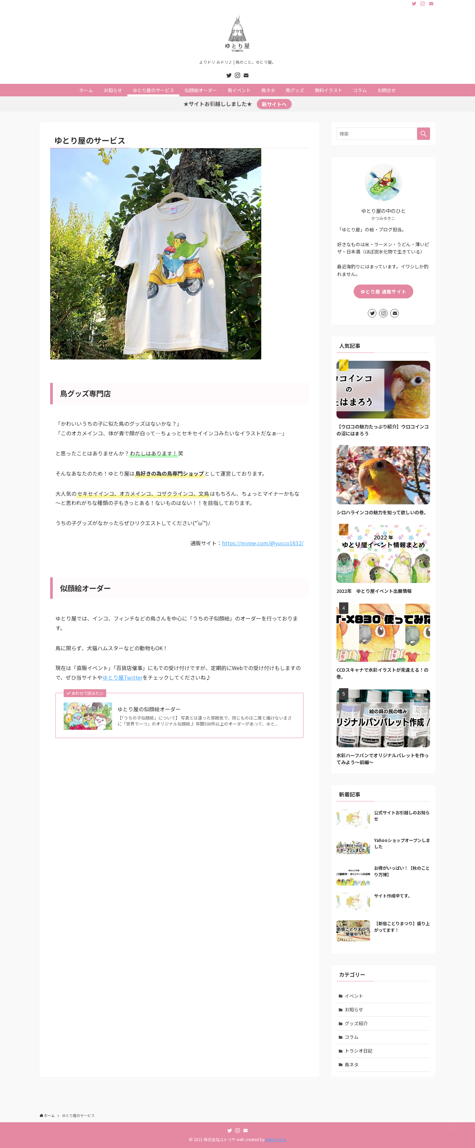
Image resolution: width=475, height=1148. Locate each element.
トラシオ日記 (358, 1050)
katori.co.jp (275, 1139)
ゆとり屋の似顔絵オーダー (149, 709)
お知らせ (354, 1009)
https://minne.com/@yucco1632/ (262, 543)
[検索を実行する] (423, 133)
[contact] (431, 3)
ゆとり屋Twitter (122, 677)
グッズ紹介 (356, 1023)
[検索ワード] (383, 133)
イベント (354, 996)
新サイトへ (274, 104)
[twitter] (414, 3)
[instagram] (422, 3)
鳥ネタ (352, 1064)
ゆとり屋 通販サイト (383, 291)
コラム (352, 1036)
